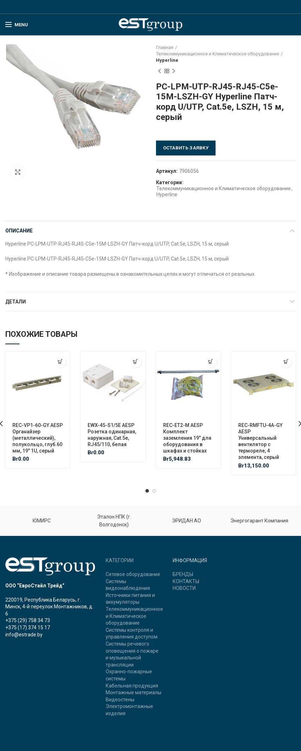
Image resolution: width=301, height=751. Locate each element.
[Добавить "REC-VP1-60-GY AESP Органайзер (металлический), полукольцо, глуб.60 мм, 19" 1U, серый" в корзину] (60, 361)
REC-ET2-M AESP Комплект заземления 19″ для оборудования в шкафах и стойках (187, 438)
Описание (19, 231)
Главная (164, 47)
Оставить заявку (186, 147)
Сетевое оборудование (133, 574)
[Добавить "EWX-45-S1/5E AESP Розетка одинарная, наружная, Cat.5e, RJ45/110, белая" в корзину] (135, 361)
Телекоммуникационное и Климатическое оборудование (217, 53)
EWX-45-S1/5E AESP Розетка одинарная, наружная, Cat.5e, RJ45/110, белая (112, 435)
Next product (174, 71)
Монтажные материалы (133, 692)
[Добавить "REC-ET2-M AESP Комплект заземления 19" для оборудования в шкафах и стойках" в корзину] (211, 361)
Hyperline (167, 60)
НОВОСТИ (184, 588)
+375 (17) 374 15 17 (27, 627)
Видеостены (120, 699)
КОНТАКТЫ (186, 581)
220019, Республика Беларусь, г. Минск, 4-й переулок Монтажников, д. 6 (49, 606)
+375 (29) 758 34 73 (27, 620)
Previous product (159, 71)
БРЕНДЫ (183, 574)
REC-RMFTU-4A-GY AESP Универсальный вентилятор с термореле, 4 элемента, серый (260, 441)
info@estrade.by (24, 634)
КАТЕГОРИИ (120, 560)
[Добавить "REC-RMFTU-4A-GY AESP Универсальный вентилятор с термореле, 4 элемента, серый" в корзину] (286, 361)
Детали (15, 302)
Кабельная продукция (132, 686)
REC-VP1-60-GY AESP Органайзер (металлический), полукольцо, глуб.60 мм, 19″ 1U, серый (37, 438)
